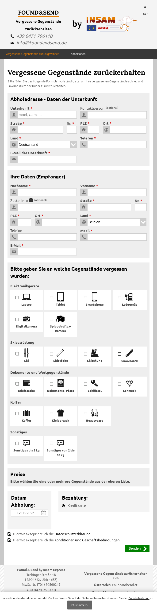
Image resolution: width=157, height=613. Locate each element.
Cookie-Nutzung (139, 598)
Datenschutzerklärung (72, 534)
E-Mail (15, 245)
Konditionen (78, 54)
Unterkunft (20, 108)
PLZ (83, 123)
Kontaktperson (99, 108)
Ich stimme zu (79, 605)
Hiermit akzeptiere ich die (64, 540)
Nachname (19, 185)
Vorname (87, 185)
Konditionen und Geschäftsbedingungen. (87, 540)
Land (14, 138)
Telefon (86, 138)
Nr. (69, 123)
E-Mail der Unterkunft (28, 152)
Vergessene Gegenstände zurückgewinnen (32, 54)
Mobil (85, 230)
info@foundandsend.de (41, 42)
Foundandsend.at (125, 584)
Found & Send (38, 12)
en (145, 13)
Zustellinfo (28, 200)
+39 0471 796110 (34, 36)
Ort (106, 123)
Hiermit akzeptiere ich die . (50, 534)
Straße (16, 123)
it (145, 6)
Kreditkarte (74, 505)
